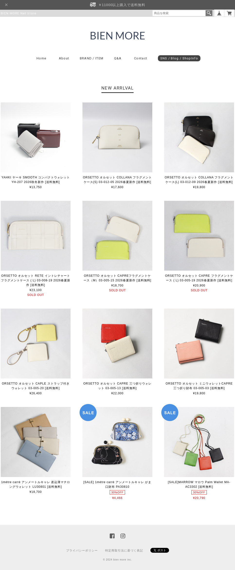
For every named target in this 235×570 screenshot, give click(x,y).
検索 (209, 13)
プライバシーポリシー (82, 550)
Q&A (118, 58)
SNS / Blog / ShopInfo (179, 58)
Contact (140, 58)
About (64, 58)
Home (41, 58)
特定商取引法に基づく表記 (124, 550)
